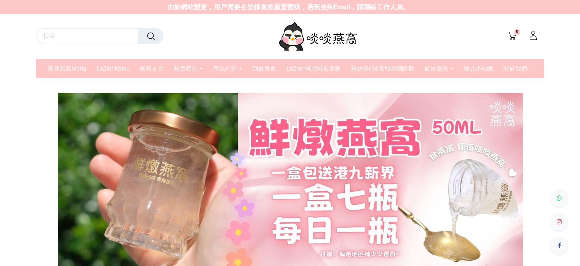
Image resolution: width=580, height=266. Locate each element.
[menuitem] (69, 68)
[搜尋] (150, 36)
